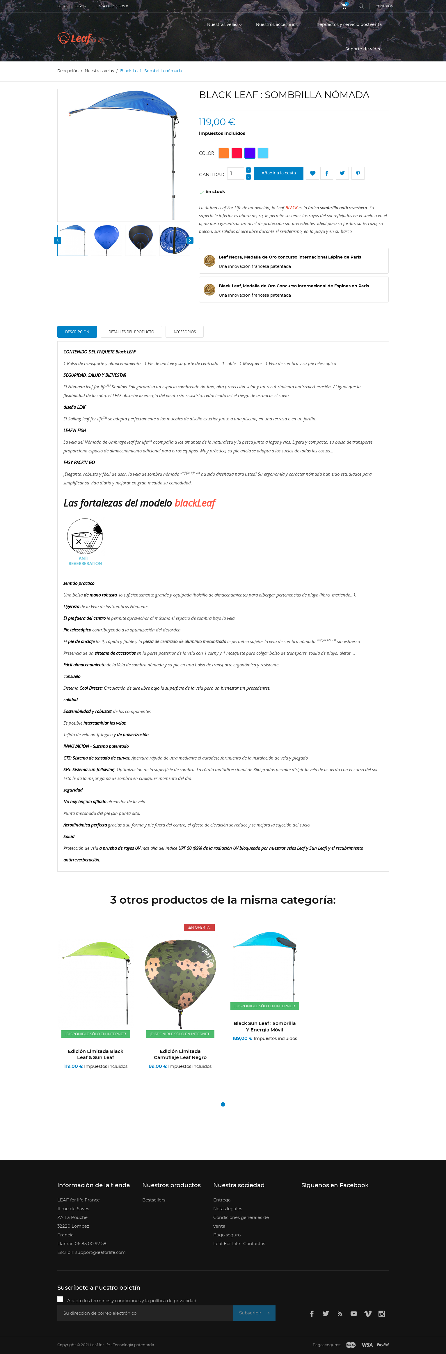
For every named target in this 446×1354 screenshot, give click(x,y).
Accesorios (184, 331)
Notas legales (227, 1209)
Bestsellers (153, 1200)
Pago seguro (227, 1235)
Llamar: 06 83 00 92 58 (81, 1244)
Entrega (222, 1200)
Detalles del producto (131, 331)
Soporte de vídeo (363, 49)
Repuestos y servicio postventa (349, 25)
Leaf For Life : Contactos (239, 1244)
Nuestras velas (222, 25)
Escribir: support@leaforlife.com (91, 1252)
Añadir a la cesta (279, 173)
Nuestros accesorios (277, 25)
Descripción (77, 331)
